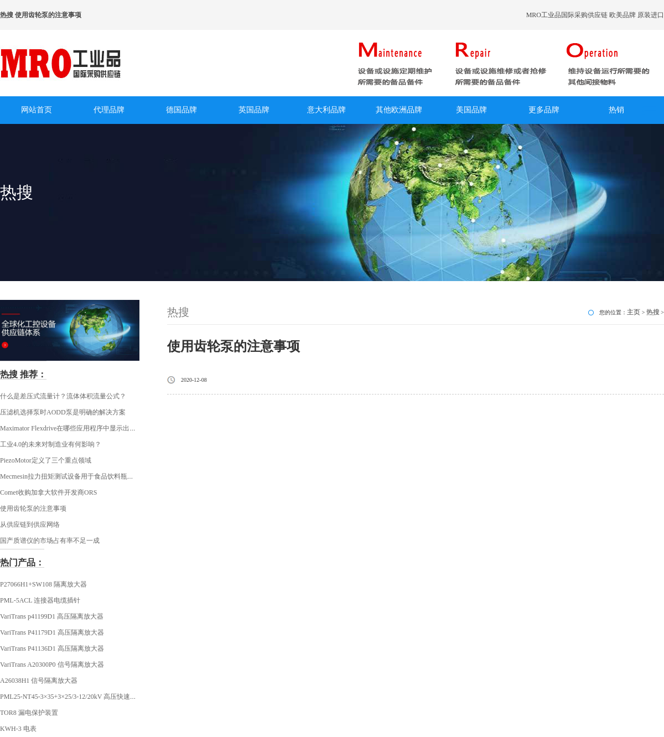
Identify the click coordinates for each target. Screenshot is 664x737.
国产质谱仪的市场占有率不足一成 (50, 540)
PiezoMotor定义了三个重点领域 (45, 460)
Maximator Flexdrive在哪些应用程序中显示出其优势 (74, 428)
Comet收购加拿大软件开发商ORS (48, 492)
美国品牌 (471, 110)
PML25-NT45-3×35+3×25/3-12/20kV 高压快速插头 (71, 696)
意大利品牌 (326, 110)
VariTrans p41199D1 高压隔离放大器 (51, 616)
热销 (616, 110)
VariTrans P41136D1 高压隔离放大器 (52, 648)
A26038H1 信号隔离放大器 (38, 680)
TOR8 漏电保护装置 (29, 713)
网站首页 (36, 110)
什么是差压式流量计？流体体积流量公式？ (63, 396)
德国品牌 (181, 110)
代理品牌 (109, 110)
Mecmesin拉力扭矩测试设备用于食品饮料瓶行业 (70, 476)
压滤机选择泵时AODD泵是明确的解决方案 (63, 412)
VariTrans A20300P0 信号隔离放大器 (52, 664)
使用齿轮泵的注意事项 (33, 508)
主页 (633, 312)
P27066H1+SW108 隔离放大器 (43, 584)
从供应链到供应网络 (30, 524)
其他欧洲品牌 (399, 110)
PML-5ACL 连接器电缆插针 (40, 600)
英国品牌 (253, 110)
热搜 (653, 312)
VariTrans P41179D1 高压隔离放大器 (52, 632)
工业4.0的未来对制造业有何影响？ (50, 444)
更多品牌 (543, 110)
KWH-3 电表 (18, 729)
